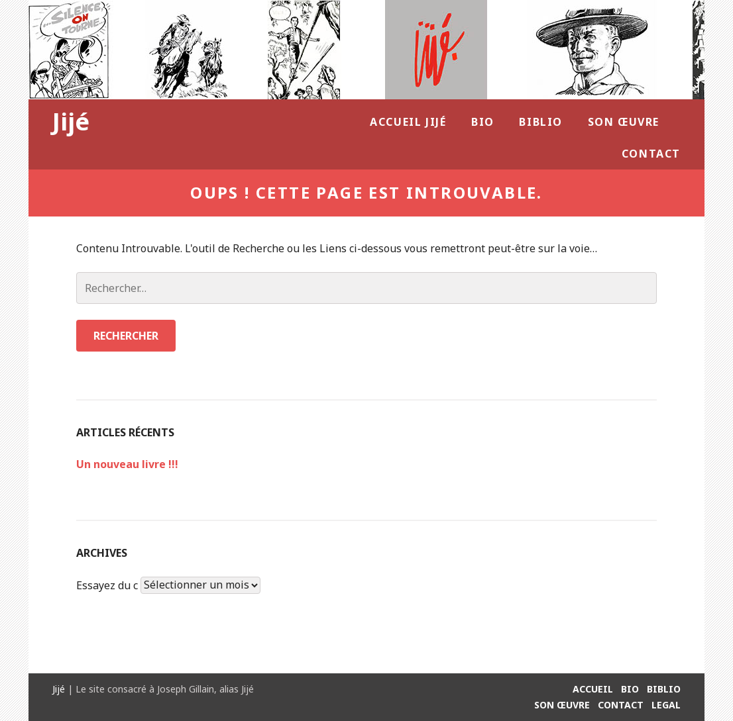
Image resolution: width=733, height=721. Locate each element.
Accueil (593, 689)
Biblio (541, 122)
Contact (651, 153)
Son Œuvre (623, 122)
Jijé (70, 121)
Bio (482, 122)
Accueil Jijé (408, 122)
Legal (666, 704)
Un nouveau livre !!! (127, 464)
